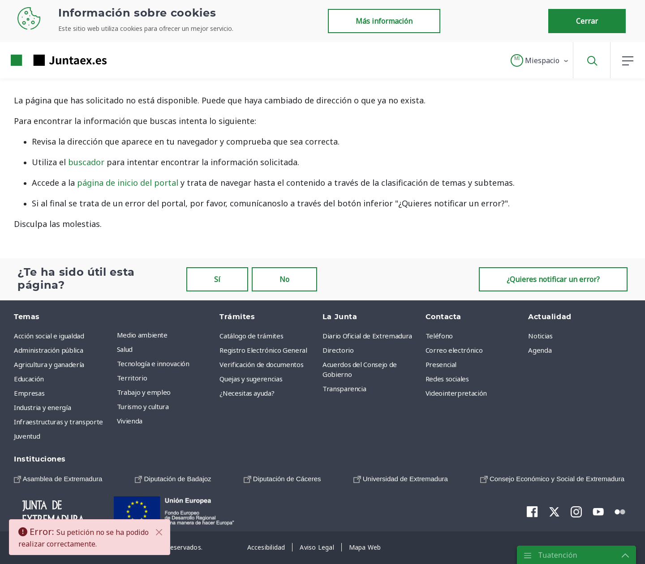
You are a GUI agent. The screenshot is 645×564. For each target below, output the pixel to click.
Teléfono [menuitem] (439, 335)
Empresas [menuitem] (29, 393)
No (284, 279)
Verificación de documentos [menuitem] (261, 364)
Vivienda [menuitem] (129, 420)
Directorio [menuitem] (338, 350)
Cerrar (587, 21)
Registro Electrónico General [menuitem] (263, 350)
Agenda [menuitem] (539, 350)
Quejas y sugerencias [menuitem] (250, 378)
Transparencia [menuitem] (344, 388)
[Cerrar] (159, 532)
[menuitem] (58, 479)
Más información (384, 21)
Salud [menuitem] (125, 349)
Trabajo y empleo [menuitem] (144, 392)
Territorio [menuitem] (132, 377)
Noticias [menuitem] (540, 335)
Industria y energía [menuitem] (42, 407)
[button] (540, 60)
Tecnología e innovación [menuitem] (153, 363)
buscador (86, 162)
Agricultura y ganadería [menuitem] (49, 364)
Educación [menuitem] (29, 378)
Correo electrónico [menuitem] (454, 350)
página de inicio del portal (127, 182)
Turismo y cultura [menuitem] (143, 406)
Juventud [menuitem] (27, 436)
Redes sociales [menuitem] (447, 378)
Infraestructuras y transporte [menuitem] (58, 421)
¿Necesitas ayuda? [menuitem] (246, 393)
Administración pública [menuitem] (48, 350)
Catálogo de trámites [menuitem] (251, 335)
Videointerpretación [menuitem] (456, 393)
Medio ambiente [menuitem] (142, 334)
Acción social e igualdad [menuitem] (49, 335)
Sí (217, 279)
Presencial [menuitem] (441, 364)
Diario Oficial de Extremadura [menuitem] (367, 335)
